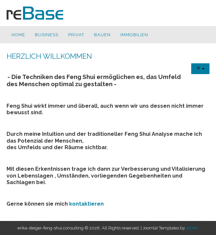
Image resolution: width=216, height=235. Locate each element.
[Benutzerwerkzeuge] (200, 68)
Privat (76, 34)
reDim (192, 228)
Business (46, 34)
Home (18, 34)
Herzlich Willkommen (49, 56)
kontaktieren (86, 204)
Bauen (102, 34)
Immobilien (134, 34)
